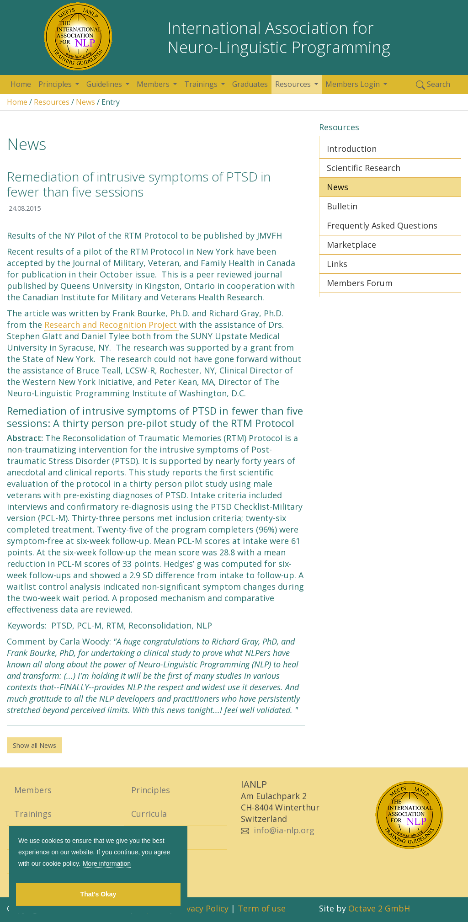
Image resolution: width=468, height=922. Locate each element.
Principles (56, 84)
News (85, 102)
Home (21, 84)
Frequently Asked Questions (382, 225)
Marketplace (351, 244)
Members (154, 84)
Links (337, 263)
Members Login (353, 84)
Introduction (352, 148)
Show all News (34, 745)
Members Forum (360, 282)
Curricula (149, 813)
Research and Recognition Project (111, 324)
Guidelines (105, 84)
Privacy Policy (202, 908)
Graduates (250, 84)
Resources (294, 84)
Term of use (262, 908)
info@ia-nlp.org (284, 830)
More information (107, 863)
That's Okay (98, 894)
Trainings (201, 84)
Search (433, 84)
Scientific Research (363, 167)
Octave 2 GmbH (379, 908)
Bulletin (342, 206)
